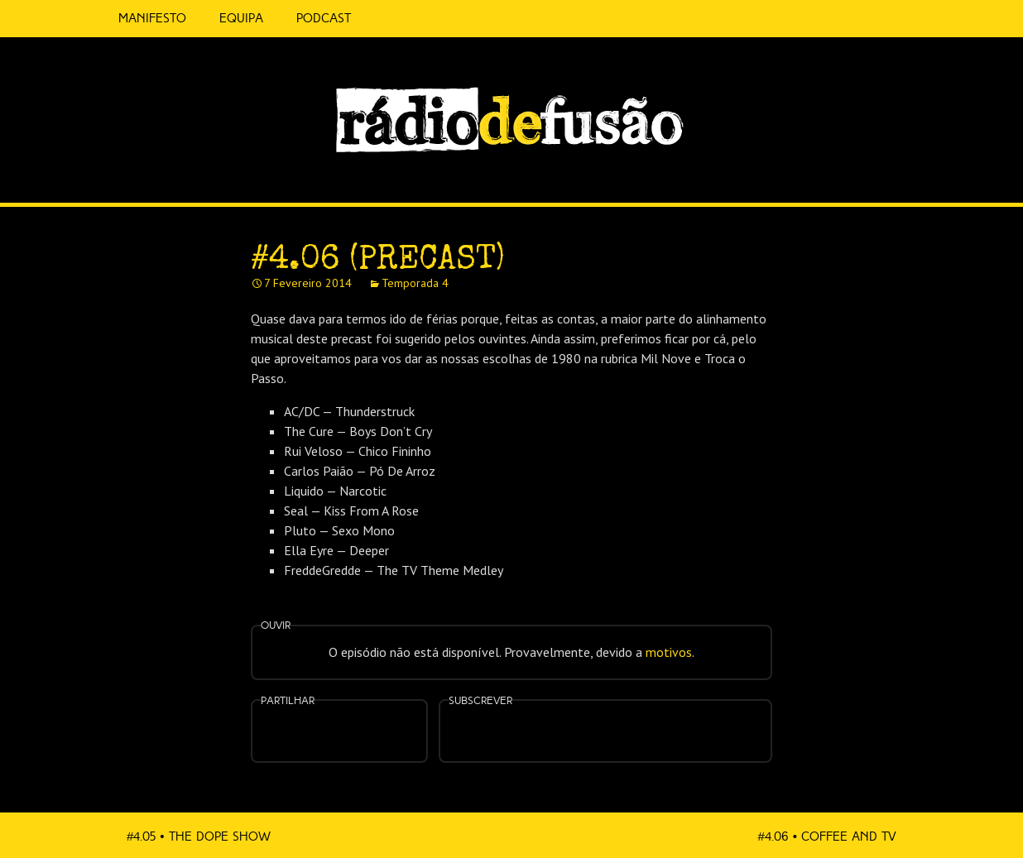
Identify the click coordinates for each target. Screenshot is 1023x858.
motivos (669, 652)
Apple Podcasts (553, 729)
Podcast (323, 18)
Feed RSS (918, 178)
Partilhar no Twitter (359, 732)
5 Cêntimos (387, 18)
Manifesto (152, 18)
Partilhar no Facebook (319, 732)
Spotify (884, 171)
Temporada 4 (415, 283)
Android (657, 720)
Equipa (241, 18)
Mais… (710, 720)
